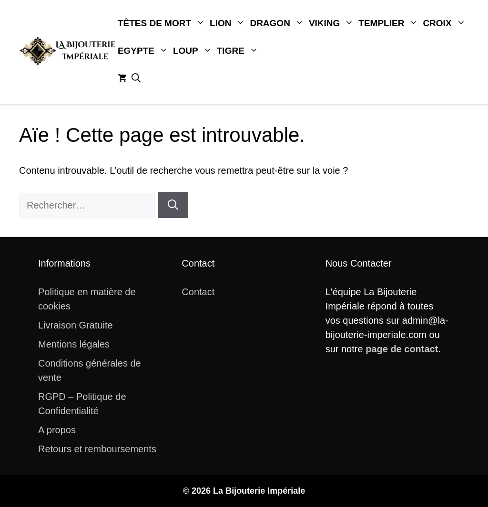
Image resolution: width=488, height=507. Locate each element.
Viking (332, 23)
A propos (57, 430)
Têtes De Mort (162, 23)
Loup (193, 51)
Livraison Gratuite (75, 325)
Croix (445, 23)
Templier (389, 23)
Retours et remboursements (97, 449)
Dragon (278, 23)
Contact (198, 292)
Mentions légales (74, 344)
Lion (228, 23)
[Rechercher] (173, 205)
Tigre (239, 51)
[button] (136, 78)
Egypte (144, 51)
